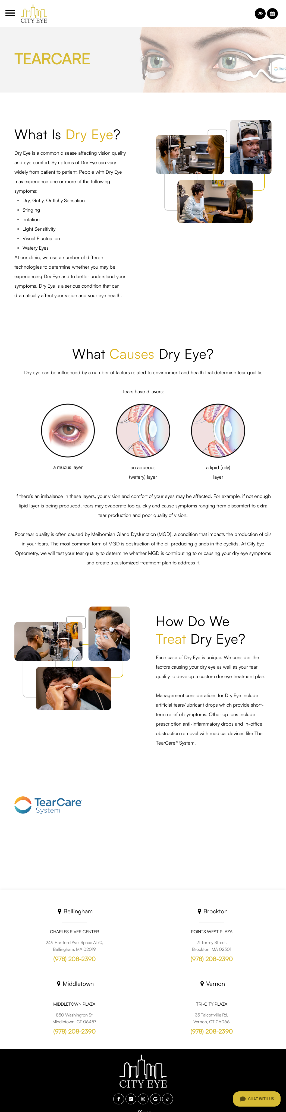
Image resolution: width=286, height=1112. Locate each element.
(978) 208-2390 (74, 958)
